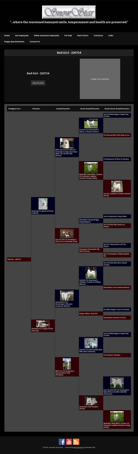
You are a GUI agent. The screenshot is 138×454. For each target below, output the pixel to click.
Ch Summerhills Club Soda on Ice (117, 135)
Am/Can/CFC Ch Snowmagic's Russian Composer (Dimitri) (63, 304)
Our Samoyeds (22, 35)
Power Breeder (78, 447)
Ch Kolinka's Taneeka (112, 355)
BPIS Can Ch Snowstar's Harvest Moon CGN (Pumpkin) (64, 373)
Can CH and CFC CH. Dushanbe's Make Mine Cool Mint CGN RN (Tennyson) (116, 392)
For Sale (68, 35)
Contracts (98, 35)
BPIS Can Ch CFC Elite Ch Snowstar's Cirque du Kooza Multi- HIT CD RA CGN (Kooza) (66, 153)
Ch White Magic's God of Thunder (117, 310)
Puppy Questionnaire (14, 41)
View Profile (38, 83)
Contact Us (35, 41)
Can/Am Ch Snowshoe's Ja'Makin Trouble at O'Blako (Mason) (90, 282)
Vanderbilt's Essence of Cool (115, 318)
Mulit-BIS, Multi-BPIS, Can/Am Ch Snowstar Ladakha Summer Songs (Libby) (90, 176)
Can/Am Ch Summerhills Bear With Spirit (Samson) (90, 351)
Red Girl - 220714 (14, 259)
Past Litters (82, 35)
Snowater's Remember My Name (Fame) (89, 250)
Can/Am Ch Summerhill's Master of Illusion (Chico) (89, 131)
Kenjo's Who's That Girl (88, 314)
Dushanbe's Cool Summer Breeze (117, 287)
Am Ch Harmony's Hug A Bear (115, 216)
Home (7, 35)
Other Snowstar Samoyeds (46, 35)
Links (110, 35)
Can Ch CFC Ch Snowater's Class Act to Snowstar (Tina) (66, 240)
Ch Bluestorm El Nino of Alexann (116, 159)
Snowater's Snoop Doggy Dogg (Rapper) (89, 221)
